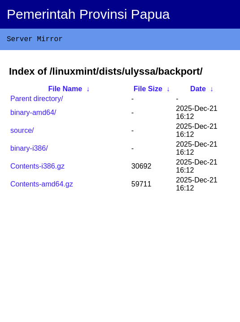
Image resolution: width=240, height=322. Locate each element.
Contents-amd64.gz (41, 186)
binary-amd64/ (33, 114)
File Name (65, 90)
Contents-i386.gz (37, 168)
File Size (148, 90)
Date (198, 90)
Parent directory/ (36, 100)
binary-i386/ (29, 150)
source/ (22, 132)
